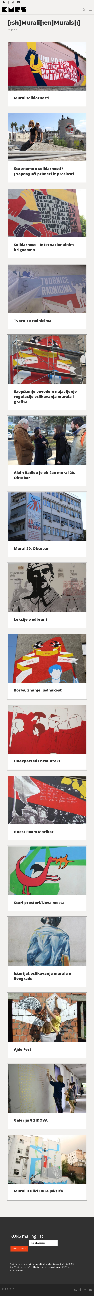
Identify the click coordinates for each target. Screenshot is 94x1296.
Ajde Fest (22, 1049)
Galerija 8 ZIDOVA (31, 1120)
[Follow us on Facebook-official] (8, 2)
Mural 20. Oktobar (31, 548)
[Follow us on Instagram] (13, 2)
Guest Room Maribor (34, 831)
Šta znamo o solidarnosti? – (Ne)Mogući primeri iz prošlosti (44, 171)
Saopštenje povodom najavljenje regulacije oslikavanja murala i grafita (45, 396)
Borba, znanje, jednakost (38, 690)
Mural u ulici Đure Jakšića (38, 1190)
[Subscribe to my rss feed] (3, 2)
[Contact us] (18, 2)
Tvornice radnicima (32, 320)
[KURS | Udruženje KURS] (14, 9)
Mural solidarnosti (31, 97)
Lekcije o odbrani (30, 619)
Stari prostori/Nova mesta (39, 902)
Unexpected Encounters (37, 760)
